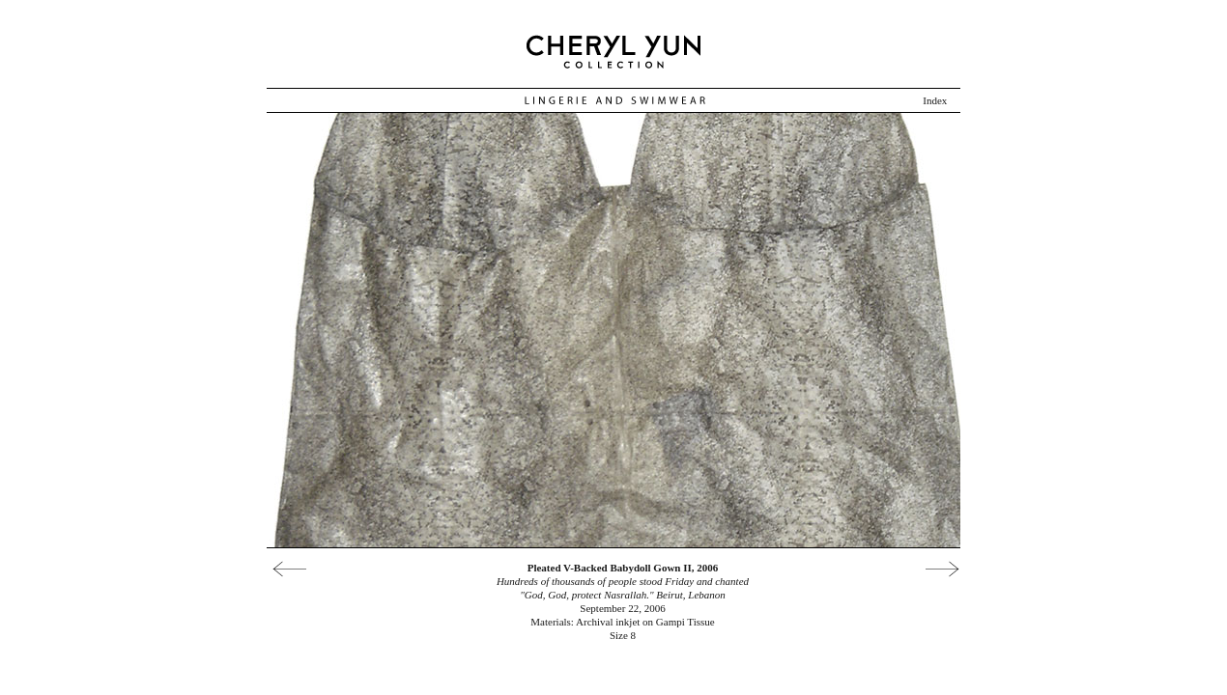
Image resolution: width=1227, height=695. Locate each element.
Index (935, 100)
